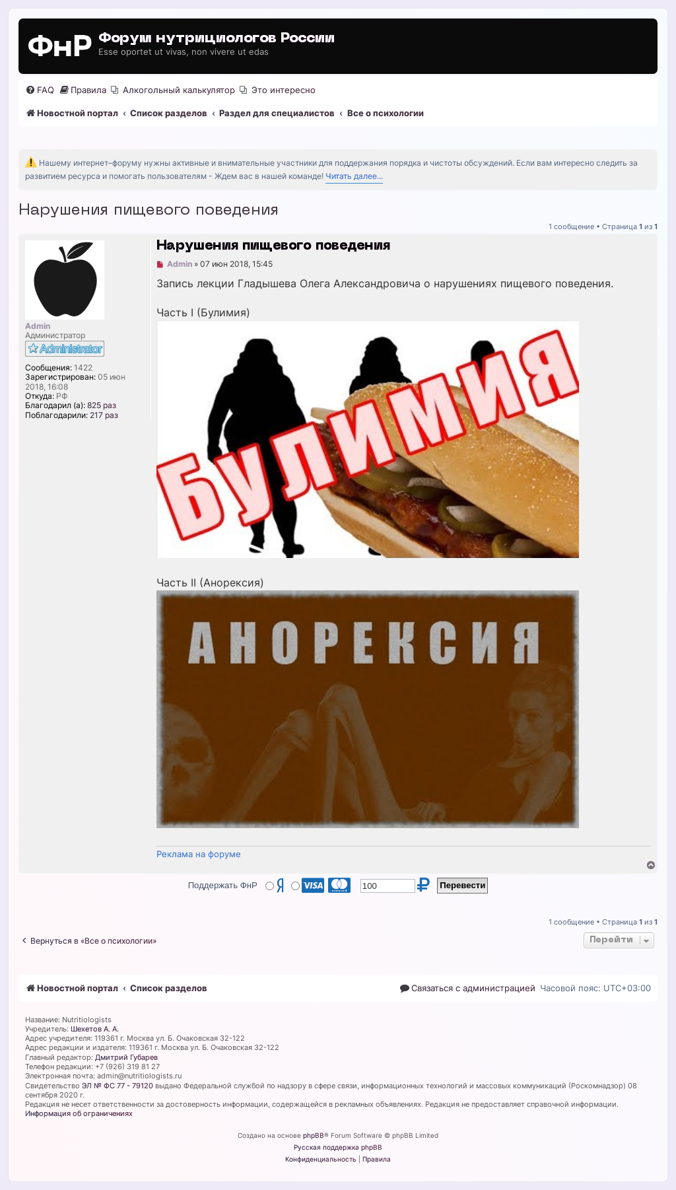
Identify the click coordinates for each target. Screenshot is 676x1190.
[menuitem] (39, 90)
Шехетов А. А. (95, 1028)
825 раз (101, 405)
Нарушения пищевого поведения (148, 211)
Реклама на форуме (198, 854)
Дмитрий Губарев (126, 1057)
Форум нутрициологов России (216, 39)
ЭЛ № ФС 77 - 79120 (117, 1085)
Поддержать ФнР (222, 885)
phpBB (313, 1135)
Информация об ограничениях (79, 1113)
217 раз (104, 415)
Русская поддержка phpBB (338, 1147)
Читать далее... (354, 176)
